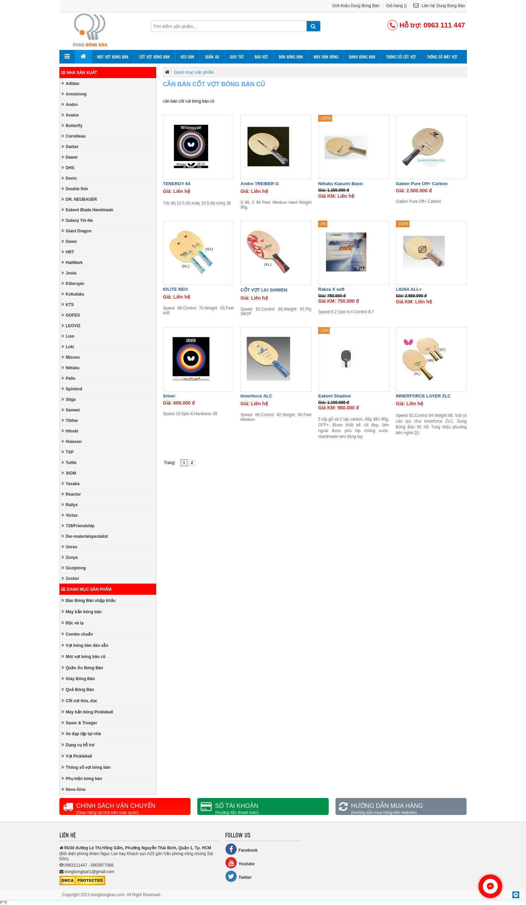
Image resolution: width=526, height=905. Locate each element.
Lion (67, 336)
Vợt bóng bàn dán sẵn (84, 645)
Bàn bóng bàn (291, 57)
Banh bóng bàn (362, 57)
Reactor (71, 494)
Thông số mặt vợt (442, 57)
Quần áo (212, 57)
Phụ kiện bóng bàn (81, 778)
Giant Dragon (76, 230)
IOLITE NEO (175, 289)
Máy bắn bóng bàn (81, 611)
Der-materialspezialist (84, 536)
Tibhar (69, 420)
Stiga (68, 399)
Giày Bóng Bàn (78, 678)
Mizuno (70, 357)
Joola (68, 273)
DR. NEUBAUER (79, 199)
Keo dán (187, 57)
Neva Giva (73, 789)
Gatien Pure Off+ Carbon (422, 183)
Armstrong (74, 93)
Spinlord (72, 388)
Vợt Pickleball (76, 756)
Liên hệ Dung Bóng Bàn (439, 5)
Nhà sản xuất (79, 72)
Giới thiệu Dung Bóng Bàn (355, 5)
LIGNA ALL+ (409, 289)
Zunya (69, 557)
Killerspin (73, 283)
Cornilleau (73, 136)
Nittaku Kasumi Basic (340, 183)
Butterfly (72, 125)
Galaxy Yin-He (77, 220)
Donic (69, 178)
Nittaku (70, 367)
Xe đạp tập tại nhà (81, 733)
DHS (67, 167)
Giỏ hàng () (396, 5)
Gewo (69, 241)
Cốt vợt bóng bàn (154, 57)
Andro (69, 104)
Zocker (70, 578)
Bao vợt (261, 57)
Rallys (69, 504)
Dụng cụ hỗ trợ (77, 744)
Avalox (70, 115)
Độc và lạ (72, 622)
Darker (70, 146)
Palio (68, 378)
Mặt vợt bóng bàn (112, 57)
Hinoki (69, 430)
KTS (67, 304)
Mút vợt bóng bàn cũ (83, 656)
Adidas (70, 83)
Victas (69, 515)
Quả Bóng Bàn (77, 689)
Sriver (169, 395)
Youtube (240, 863)
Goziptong (73, 567)
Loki (67, 346)
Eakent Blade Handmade (87, 209)
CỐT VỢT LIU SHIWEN (263, 289)
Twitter (238, 876)
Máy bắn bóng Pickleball (87, 711)
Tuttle (69, 462)
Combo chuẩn (77, 634)
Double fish (74, 188)
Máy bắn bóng (326, 57)
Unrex (69, 546)
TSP (67, 452)
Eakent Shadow (334, 395)
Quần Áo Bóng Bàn (82, 667)
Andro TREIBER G (259, 183)
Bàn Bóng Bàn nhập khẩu (88, 600)
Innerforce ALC (256, 395)
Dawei (69, 157)
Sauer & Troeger (79, 722)
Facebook (241, 849)
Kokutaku (73, 294)
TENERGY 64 (177, 183)
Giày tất (237, 57)
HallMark (72, 262)
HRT (67, 251)
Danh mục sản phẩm (86, 589)
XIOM (68, 473)
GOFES (70, 315)
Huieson (71, 441)
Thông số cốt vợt (401, 57)
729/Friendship (78, 525)
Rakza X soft (331, 289)
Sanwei (70, 409)
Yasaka (70, 483)
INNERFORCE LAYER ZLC (423, 395)
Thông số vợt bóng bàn (86, 767)
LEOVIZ (70, 325)
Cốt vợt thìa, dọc (79, 700)
